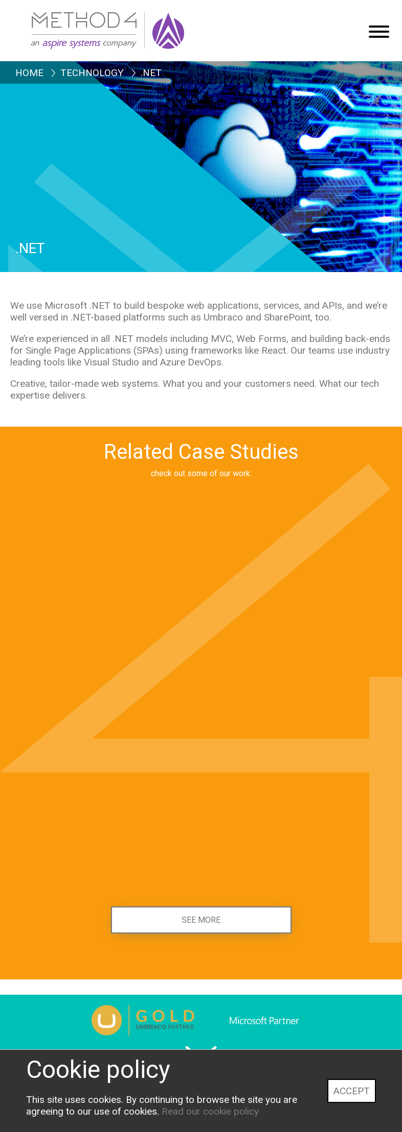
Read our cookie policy (210, 1111)
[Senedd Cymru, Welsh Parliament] (105, 653)
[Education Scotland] (296, 851)
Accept (351, 1091)
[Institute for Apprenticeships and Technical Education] (105, 851)
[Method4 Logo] (130, 25)
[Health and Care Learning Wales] (296, 653)
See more (201, 920)
